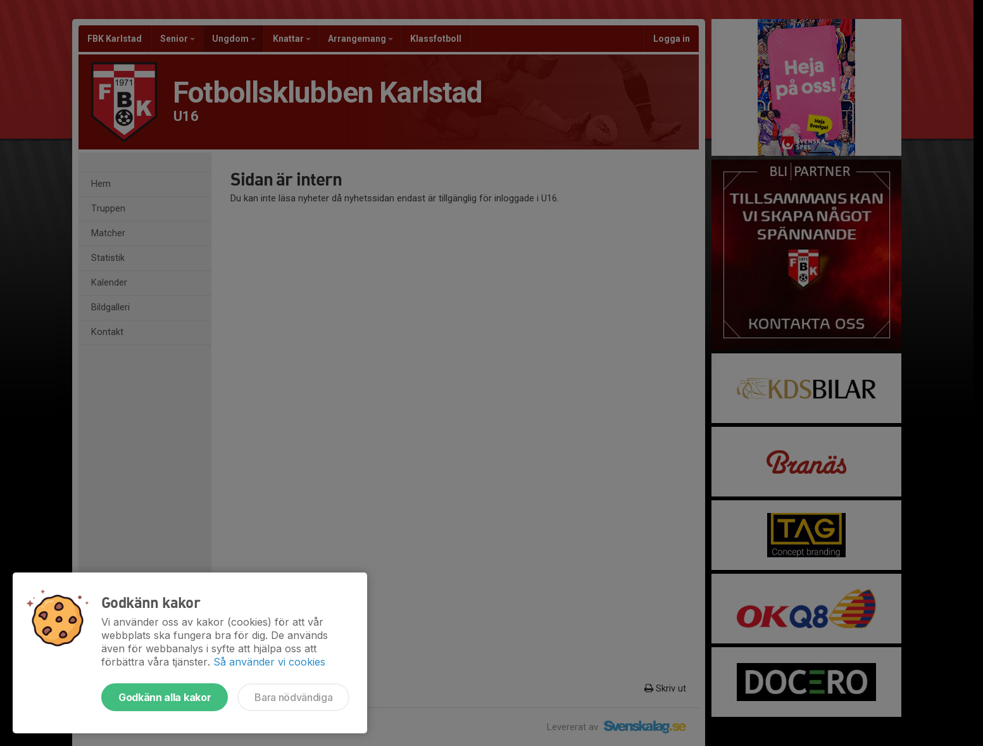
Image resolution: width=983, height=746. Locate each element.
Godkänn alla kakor (164, 697)
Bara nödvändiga (293, 697)
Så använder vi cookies (269, 661)
